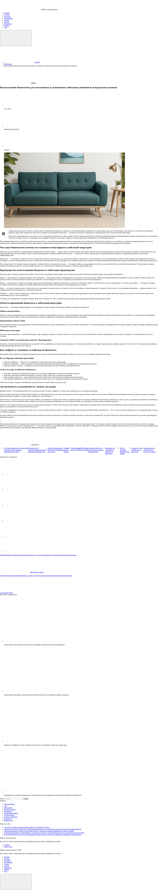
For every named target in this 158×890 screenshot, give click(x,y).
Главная (6, 845)
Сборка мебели (9, 815)
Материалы (8, 811)
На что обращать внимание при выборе (124, 450)
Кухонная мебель (10, 809)
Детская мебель (9, 804)
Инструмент (8, 808)
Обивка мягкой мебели (66, 450)
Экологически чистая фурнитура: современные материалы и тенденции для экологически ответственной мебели (42, 829)
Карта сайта (8, 846)
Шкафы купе (8, 820)
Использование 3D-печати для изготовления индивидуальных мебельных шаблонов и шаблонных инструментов (42, 834)
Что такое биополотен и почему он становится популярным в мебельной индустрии (16, 450)
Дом (5, 806)
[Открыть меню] (16, 38)
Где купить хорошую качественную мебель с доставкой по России (26, 827)
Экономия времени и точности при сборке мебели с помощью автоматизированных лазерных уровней (39, 831)
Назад (33, 83)
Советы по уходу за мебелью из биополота (137, 450)
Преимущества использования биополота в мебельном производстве (37, 450)
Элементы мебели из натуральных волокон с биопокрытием (96, 450)
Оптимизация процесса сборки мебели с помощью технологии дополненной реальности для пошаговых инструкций (44, 833)
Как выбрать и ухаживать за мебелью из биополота (110, 450)
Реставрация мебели (11, 813)
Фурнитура (8, 819)
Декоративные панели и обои (75, 449)
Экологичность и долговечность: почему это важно (149, 450)
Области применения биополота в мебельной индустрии (56, 450)
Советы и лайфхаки (10, 817)
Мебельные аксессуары (84, 449)
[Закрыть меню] (16, 882)
